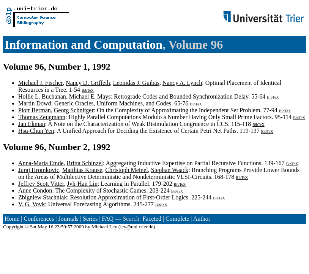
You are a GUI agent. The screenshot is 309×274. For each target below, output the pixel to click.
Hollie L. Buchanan (42, 96)
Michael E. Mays (90, 96)
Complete (177, 218)
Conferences (39, 218)
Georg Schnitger (74, 110)
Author (201, 218)
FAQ (108, 218)
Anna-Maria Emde (41, 163)
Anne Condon (35, 190)
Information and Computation (83, 44)
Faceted (151, 218)
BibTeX (88, 90)
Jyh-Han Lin (82, 183)
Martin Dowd (34, 103)
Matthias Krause (82, 170)
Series (90, 218)
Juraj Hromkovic (38, 170)
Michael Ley (104, 226)
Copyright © (16, 226)
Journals (68, 218)
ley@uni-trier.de (136, 226)
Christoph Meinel (126, 170)
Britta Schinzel (85, 163)
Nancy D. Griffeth (88, 83)
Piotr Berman (34, 110)
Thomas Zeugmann (41, 117)
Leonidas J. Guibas (136, 83)
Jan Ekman (31, 124)
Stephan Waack (169, 170)
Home (12, 218)
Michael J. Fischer (40, 83)
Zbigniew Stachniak (42, 197)
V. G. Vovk (31, 204)
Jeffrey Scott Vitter (41, 183)
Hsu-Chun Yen (36, 130)
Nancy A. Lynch (182, 83)
